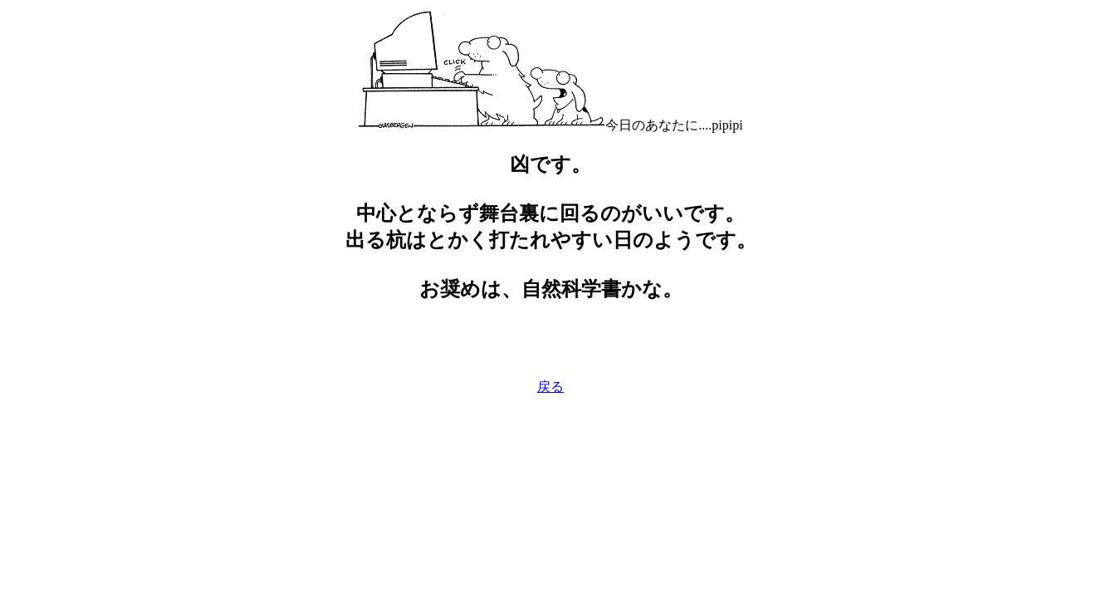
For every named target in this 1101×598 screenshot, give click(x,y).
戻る (550, 387)
